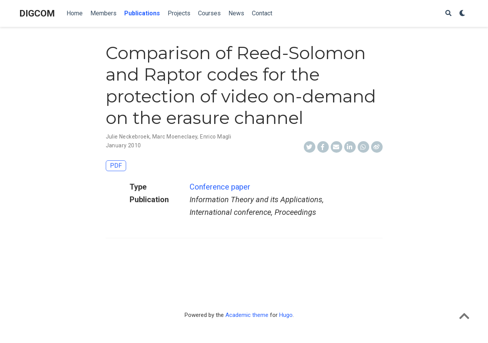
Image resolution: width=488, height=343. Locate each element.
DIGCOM (37, 13)
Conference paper (220, 186)
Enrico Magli (215, 137)
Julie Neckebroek (128, 137)
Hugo (286, 315)
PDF (116, 165)
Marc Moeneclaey (174, 137)
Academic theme (246, 315)
